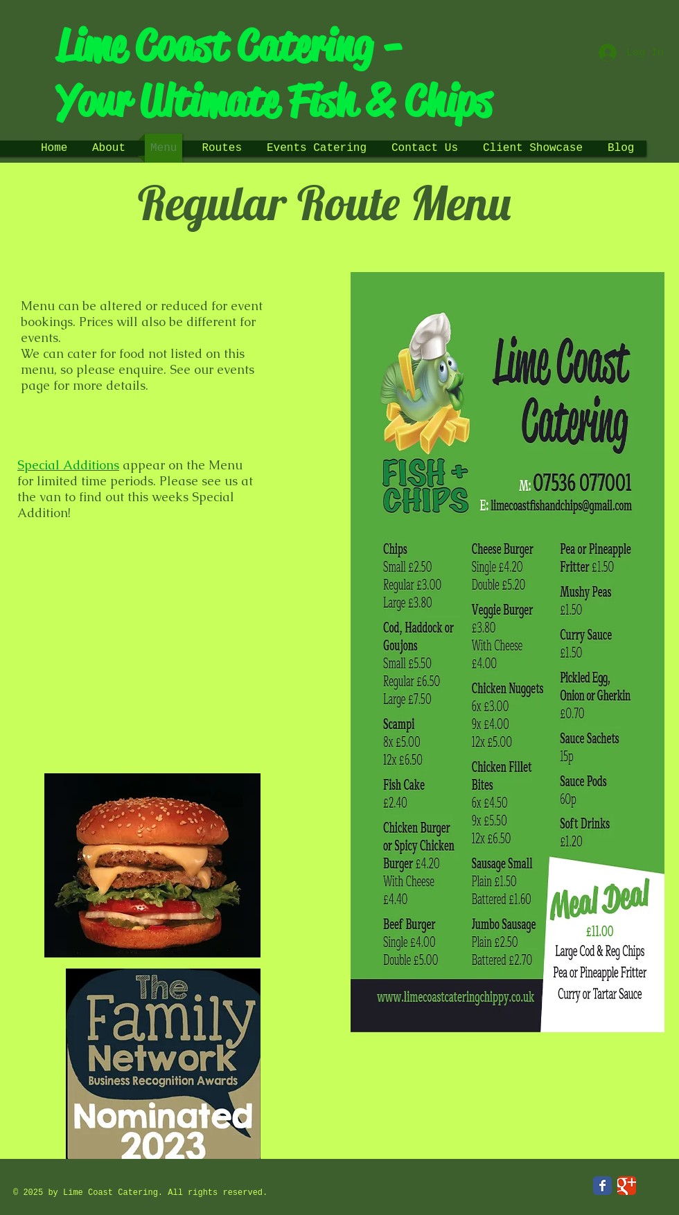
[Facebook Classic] (602, 1185)
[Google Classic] (626, 1185)
